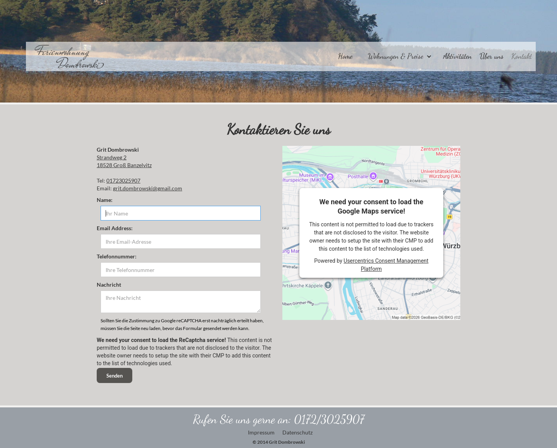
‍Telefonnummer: (117, 256)
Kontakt (521, 56)
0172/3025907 (329, 419)
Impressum (261, 432)
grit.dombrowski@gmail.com (147, 188)
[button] (397, 55)
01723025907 (123, 180)
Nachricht (109, 284)
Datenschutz (297, 432)
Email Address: (115, 228)
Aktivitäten (457, 56)
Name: (105, 200)
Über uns (492, 56)
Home (345, 56)
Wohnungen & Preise (395, 56)
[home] (65, 56)
